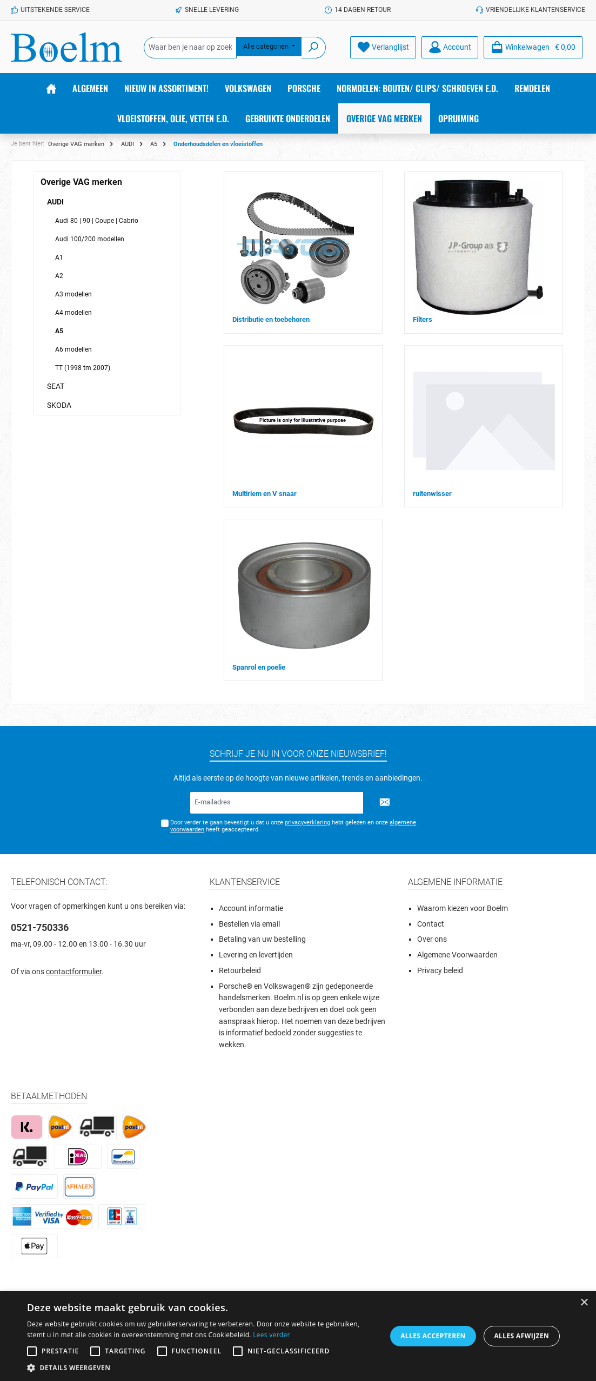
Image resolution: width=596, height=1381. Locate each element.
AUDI (55, 201)
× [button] (584, 1303)
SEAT (55, 386)
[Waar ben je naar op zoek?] (190, 47)
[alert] (298, 1336)
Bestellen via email (249, 924)
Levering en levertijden (256, 955)
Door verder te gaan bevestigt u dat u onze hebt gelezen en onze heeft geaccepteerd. (293, 826)
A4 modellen (73, 312)
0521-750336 (40, 927)
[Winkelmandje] (533, 47)
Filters (422, 319)
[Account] (449, 47)
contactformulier (74, 971)
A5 (59, 331)
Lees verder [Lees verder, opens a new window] (271, 1334)
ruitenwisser (432, 494)
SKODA (59, 405)
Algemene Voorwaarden (457, 955)
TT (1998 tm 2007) (82, 368)
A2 (59, 276)
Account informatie (251, 908)
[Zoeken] (314, 47)
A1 (59, 257)
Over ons (432, 939)
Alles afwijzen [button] (521, 1335)
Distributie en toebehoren (271, 319)
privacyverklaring (307, 822)
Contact (430, 924)
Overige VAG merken (81, 182)
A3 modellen (73, 294)
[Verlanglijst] (383, 47)
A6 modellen (73, 349)
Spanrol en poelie (258, 667)
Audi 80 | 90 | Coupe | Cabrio (96, 220)
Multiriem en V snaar (264, 494)
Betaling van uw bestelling (262, 939)
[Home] (51, 88)
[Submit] (384, 803)
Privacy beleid (440, 970)
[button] (201, 1367)
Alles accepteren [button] (433, 1335)
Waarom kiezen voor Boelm (462, 908)
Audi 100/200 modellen (89, 239)
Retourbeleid (240, 970)
